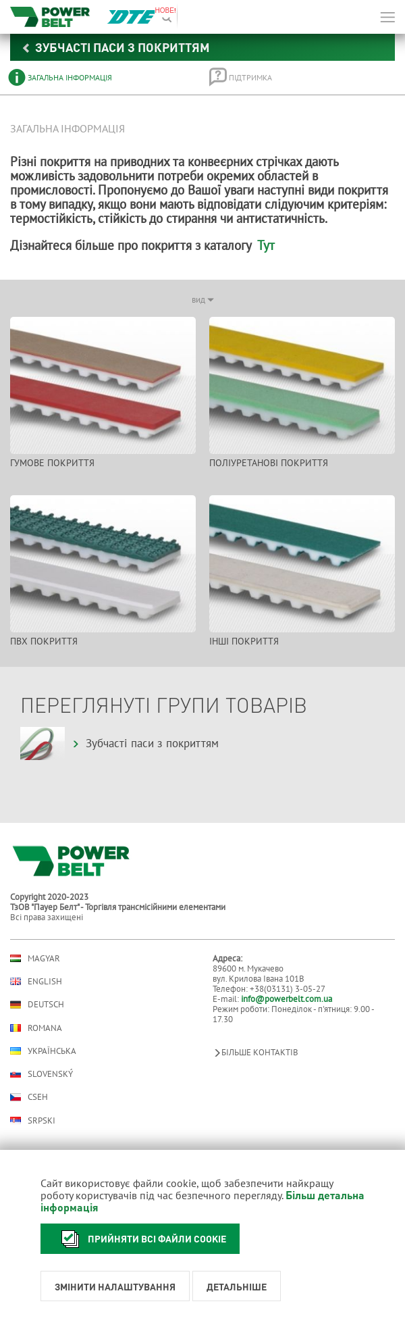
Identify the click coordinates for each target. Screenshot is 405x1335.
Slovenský (41, 1074)
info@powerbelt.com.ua (286, 999)
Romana (36, 1028)
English (36, 981)
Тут (265, 245)
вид (203, 299)
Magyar (35, 958)
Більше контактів (255, 1052)
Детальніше (237, 1286)
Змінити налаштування (115, 1286)
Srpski (32, 1120)
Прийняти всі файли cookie (140, 1239)
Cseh (29, 1097)
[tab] (99, 77)
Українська (43, 1051)
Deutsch (37, 1004)
